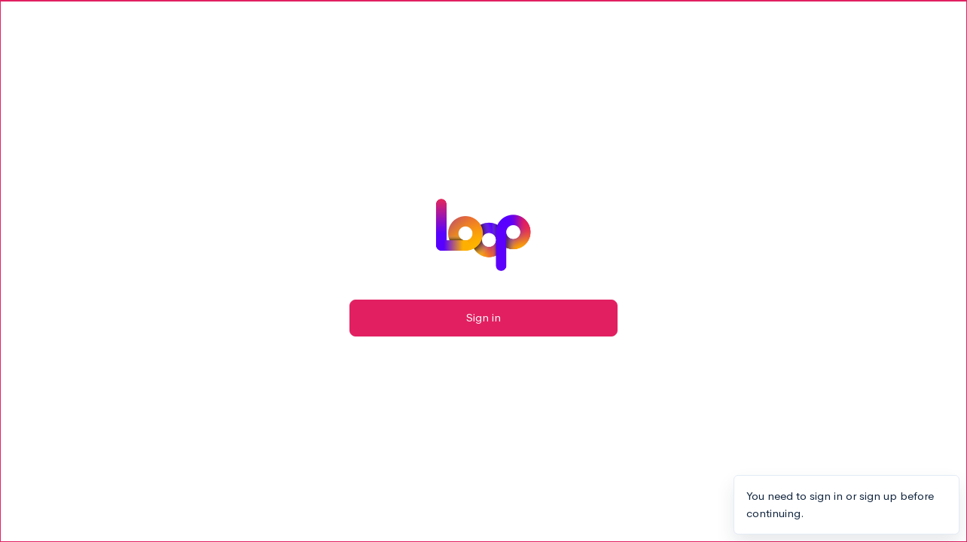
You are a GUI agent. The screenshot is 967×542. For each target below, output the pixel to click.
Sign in (483, 317)
